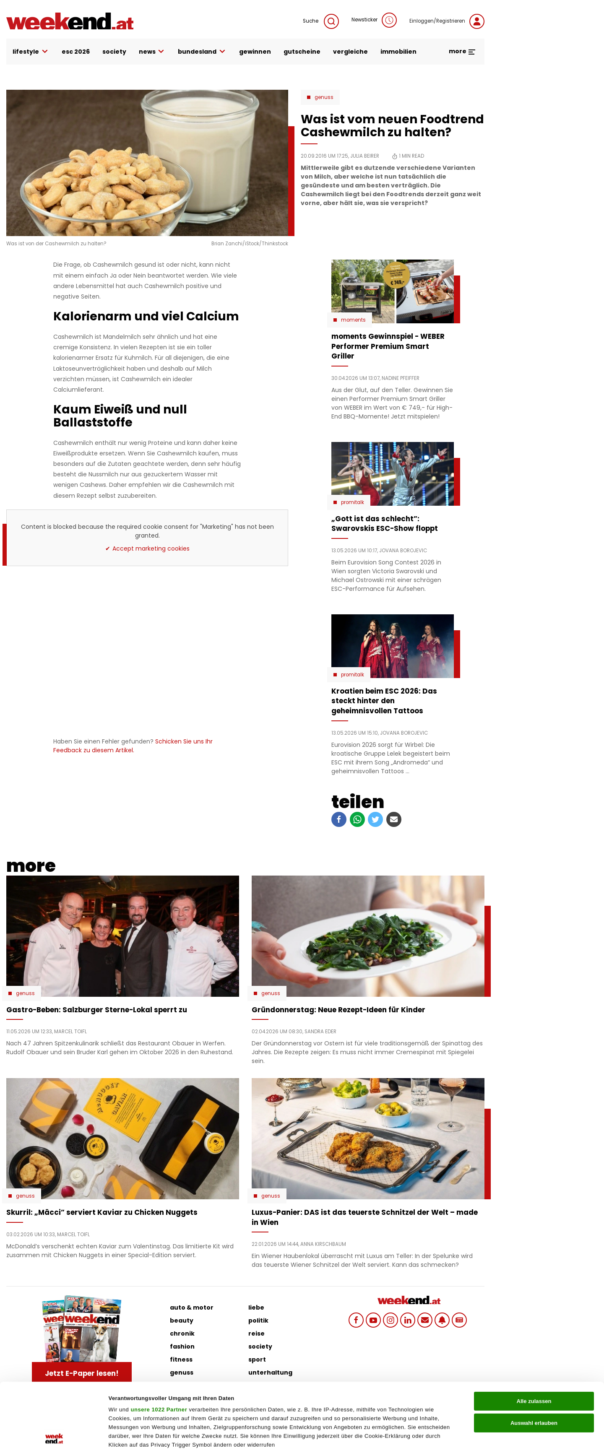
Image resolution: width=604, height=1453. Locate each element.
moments (353, 320)
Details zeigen (415, 1437)
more (462, 51)
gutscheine (302, 51)
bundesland (202, 51)
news (152, 51)
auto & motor (191, 1307)
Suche (321, 21)
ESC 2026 (76, 51)
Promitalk (352, 502)
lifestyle (31, 51)
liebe (256, 1307)
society (114, 51)
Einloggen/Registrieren (446, 21)
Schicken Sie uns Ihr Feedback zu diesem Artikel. (133, 745)
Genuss (324, 97)
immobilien (398, 51)
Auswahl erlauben (533, 1358)
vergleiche (350, 51)
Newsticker (374, 20)
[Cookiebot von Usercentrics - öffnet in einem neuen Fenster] (54, 1437)
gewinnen (255, 51)
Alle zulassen (533, 1336)
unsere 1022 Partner (158, 1345)
